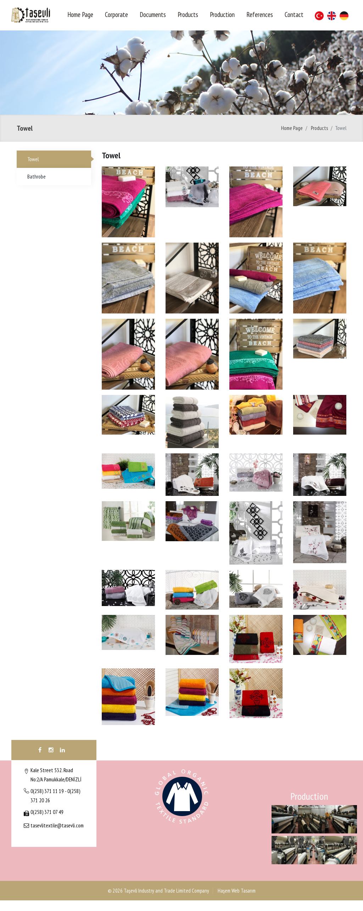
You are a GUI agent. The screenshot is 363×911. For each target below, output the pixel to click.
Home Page (80, 14)
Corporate (116, 14)
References (259, 14)
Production (222, 14)
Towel (33, 159)
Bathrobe (36, 176)
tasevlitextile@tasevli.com (57, 825)
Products (188, 14)
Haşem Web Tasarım (236, 890)
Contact (294, 14)
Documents (153, 14)
